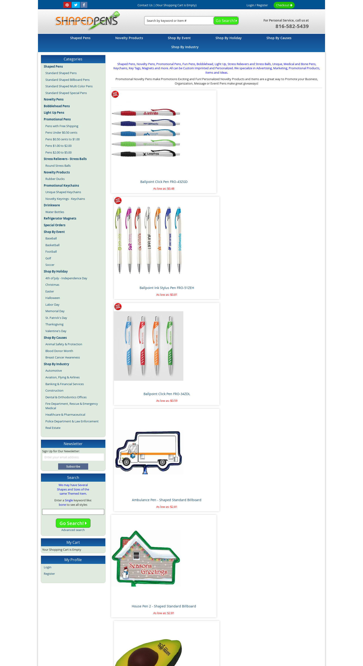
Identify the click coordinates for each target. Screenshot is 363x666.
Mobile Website (259, 621)
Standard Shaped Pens (61, 73)
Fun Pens (192, 631)
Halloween (52, 298)
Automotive (53, 370)
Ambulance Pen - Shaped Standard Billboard (297, 158)
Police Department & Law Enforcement (72, 421)
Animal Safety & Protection (63, 344)
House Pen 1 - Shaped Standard (297, 328)
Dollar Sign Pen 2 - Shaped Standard (243, 416)
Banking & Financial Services (64, 384)
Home (95, 621)
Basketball (52, 245)
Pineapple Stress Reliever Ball (190, 585)
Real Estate (52, 428)
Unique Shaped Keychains (63, 192)
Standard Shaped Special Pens (66, 93)
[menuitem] (80, 38)
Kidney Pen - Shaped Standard (243, 328)
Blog (141, 631)
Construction (54, 390)
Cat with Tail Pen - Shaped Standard (297, 416)
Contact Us (211, 621)
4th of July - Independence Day (66, 278)
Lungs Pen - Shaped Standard (190, 328)
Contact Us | (146, 5)
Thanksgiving (54, 324)
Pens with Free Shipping (61, 126)
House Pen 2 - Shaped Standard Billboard (135, 244)
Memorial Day (55, 311)
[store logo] (86, 21)
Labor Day (52, 304)
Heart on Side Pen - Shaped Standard (136, 416)
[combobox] (191, 20)
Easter (49, 291)
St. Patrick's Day (56, 318)
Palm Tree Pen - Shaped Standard (243, 244)
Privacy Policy (233, 621)
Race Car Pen (297, 585)
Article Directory (152, 621)
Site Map (111, 621)
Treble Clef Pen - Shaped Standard (298, 244)
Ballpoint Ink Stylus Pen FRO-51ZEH (189, 158)
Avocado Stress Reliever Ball (190, 242)
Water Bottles (54, 212)
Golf (48, 258)
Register (262, 5)
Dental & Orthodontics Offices (66, 397)
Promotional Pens (213, 631)
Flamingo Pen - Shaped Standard (190, 416)
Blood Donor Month (59, 351)
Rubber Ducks (55, 179)
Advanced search (73, 530)
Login (250, 5)
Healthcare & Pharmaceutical (65, 414)
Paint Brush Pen (297, 499)
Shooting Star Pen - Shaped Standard (136, 330)
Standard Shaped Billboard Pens (67, 80)
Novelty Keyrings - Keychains (65, 199)
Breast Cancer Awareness (62, 357)
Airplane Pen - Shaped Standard (136, 501)
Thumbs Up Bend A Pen (243, 585)
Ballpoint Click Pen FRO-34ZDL (243, 156)
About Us (128, 621)
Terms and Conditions (183, 621)
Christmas (52, 285)
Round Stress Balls (58, 165)
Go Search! (73, 523)
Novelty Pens (175, 631)
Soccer (49, 265)
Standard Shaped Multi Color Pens (69, 86)
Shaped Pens (154, 631)
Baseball (51, 238)
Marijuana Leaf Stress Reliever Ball (243, 501)
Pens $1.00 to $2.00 (58, 146)
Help (278, 621)
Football (51, 251)
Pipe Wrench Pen (190, 499)
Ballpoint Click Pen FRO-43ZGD (136, 156)
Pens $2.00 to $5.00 (58, 152)
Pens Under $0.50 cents (61, 132)
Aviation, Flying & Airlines (62, 377)
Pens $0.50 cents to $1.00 (62, 139)
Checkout (284, 5)
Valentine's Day (55, 331)
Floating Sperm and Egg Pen (136, 585)
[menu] (181, 43)
